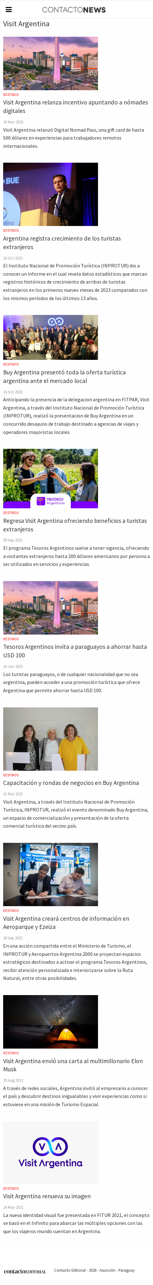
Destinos (11, 94)
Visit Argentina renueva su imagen (47, 1196)
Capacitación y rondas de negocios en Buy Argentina (71, 783)
